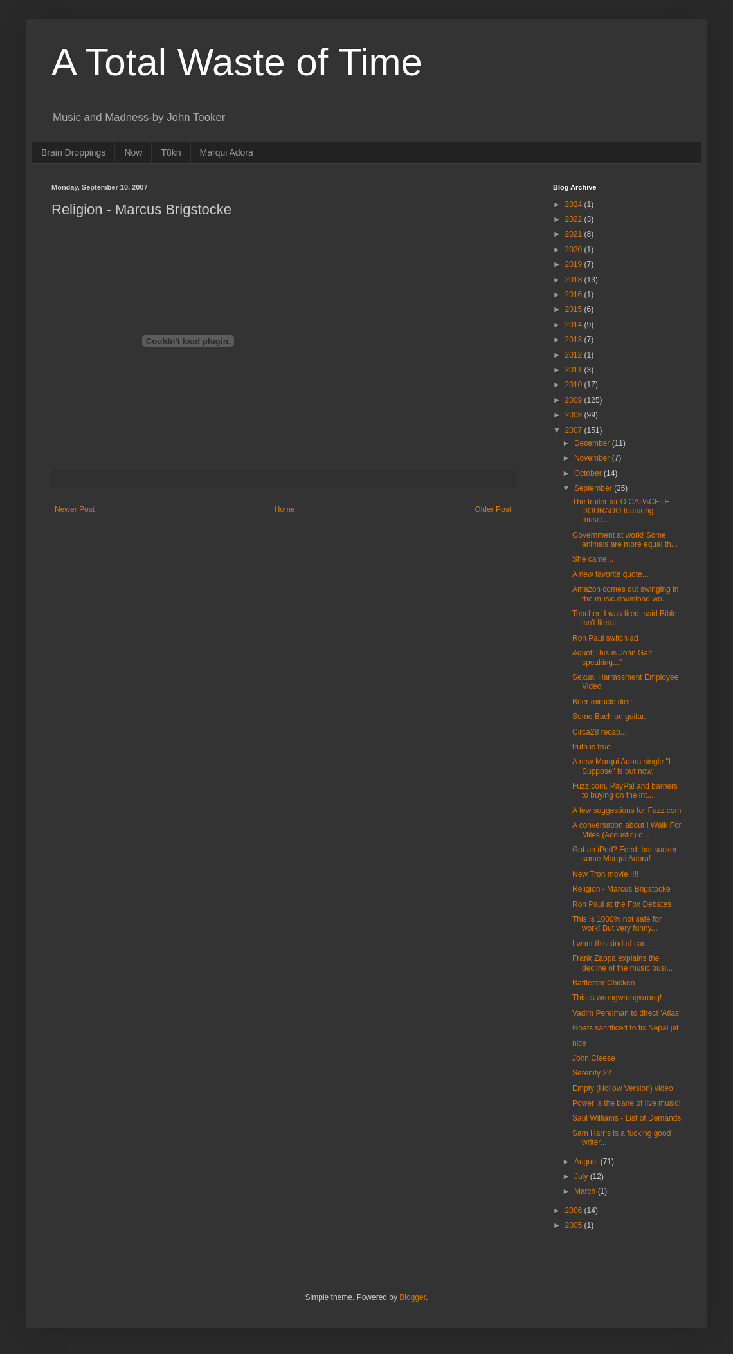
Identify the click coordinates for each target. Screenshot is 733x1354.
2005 (574, 1225)
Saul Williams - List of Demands (626, 1117)
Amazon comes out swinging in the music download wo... (625, 594)
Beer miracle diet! (602, 701)
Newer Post (75, 509)
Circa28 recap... (599, 731)
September (594, 488)
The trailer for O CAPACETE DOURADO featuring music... (620, 511)
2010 (574, 384)
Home (285, 509)
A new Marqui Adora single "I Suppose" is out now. (621, 766)
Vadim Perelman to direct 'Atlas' (626, 1013)
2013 (574, 339)
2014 (574, 324)
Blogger (412, 1297)
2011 (574, 369)
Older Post (493, 509)
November (593, 457)
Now (133, 152)
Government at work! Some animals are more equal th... (625, 540)
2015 (574, 309)
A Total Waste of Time (236, 62)
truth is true (591, 746)
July (582, 1176)
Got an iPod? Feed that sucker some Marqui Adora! (624, 854)
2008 (574, 414)
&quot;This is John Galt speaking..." (612, 657)
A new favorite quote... (610, 574)
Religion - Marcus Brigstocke (621, 888)
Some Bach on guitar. (609, 716)
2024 (574, 204)
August (587, 1161)
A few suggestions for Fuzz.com (626, 810)
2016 (574, 294)
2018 (574, 279)
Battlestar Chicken (603, 982)
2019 (574, 264)
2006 (574, 1210)
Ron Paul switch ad (605, 638)
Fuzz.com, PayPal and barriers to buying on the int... (625, 791)
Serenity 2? (591, 1072)
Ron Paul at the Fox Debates (621, 904)
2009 (574, 400)
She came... (592, 558)
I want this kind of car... (611, 943)
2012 (574, 355)
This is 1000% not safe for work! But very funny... (617, 924)
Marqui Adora (226, 152)
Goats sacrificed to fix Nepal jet (625, 1027)
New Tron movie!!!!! (605, 874)
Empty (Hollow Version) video (622, 1088)
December (593, 443)
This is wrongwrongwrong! (617, 997)
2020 (574, 249)
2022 (574, 219)
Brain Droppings (73, 152)
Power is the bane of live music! (626, 1103)
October (589, 473)
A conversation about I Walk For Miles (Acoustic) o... (627, 830)
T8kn (171, 152)
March (586, 1191)
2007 (574, 430)
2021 (574, 234)
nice (579, 1043)
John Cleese (593, 1058)
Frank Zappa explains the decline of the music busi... (622, 963)
